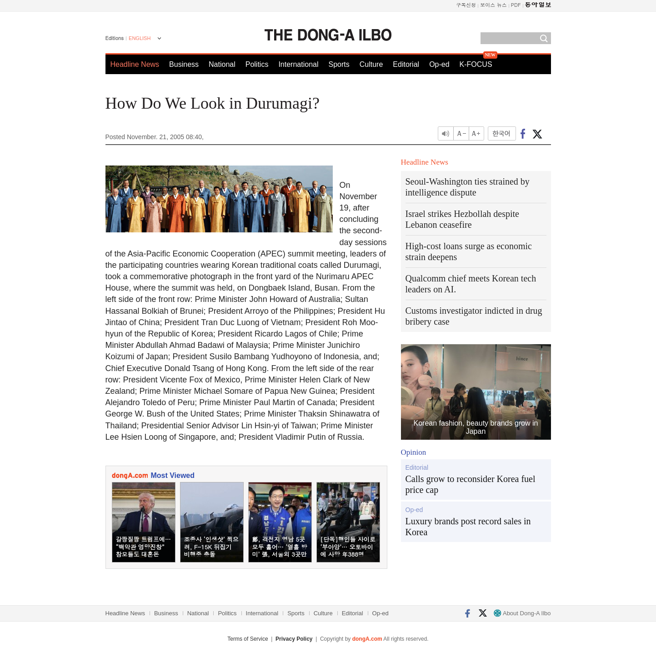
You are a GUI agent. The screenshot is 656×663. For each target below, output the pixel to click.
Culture (371, 64)
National (222, 64)
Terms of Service (247, 639)
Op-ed (439, 64)
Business (184, 64)
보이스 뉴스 (493, 4)
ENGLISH (139, 38)
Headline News (135, 64)
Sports (338, 64)
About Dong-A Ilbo (522, 613)
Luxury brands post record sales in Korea (468, 526)
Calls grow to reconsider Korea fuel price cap (471, 484)
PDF (516, 4)
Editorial (406, 64)
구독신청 (466, 4)
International (298, 64)
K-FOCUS (476, 64)
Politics (257, 64)
